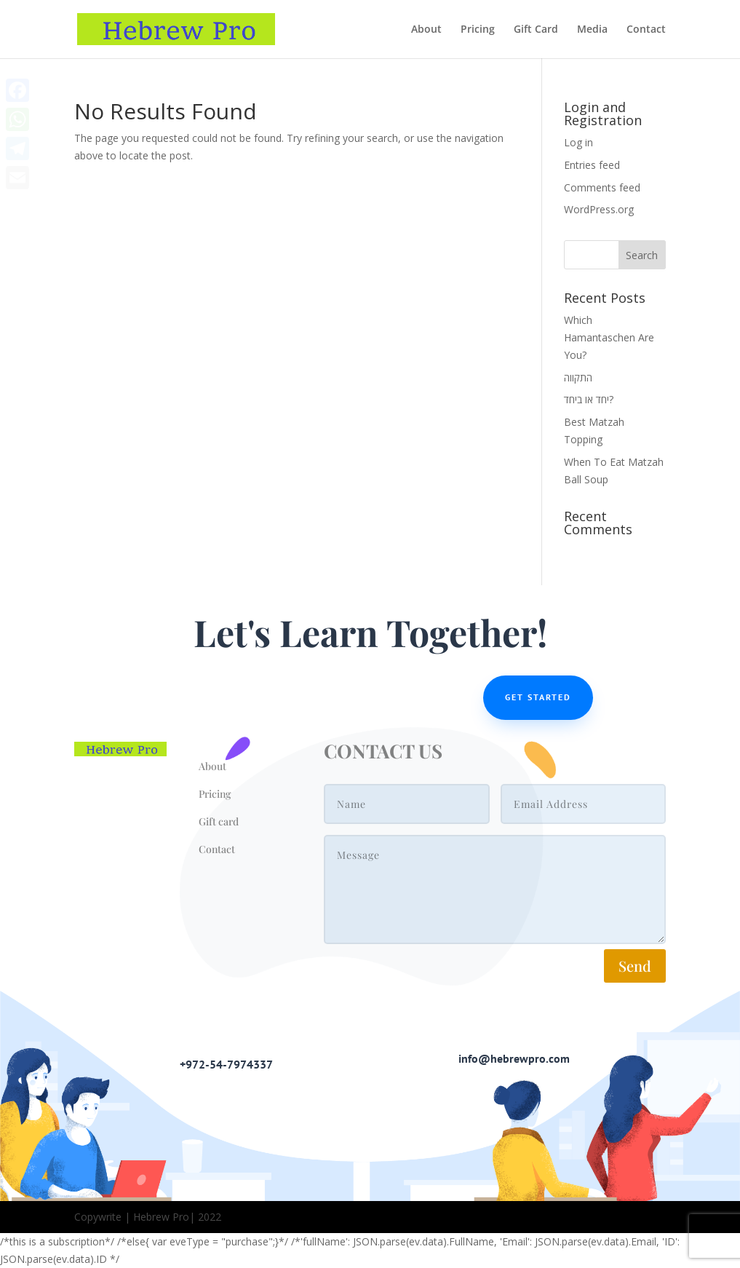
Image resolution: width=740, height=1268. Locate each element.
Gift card (219, 821)
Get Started (538, 697)
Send (634, 965)
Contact (646, 30)
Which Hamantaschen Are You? (609, 337)
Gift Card (536, 30)
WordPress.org (599, 209)
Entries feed (592, 165)
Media (592, 30)
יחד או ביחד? (588, 399)
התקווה (578, 377)
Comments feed (602, 187)
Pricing (478, 30)
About (426, 30)
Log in (578, 142)
